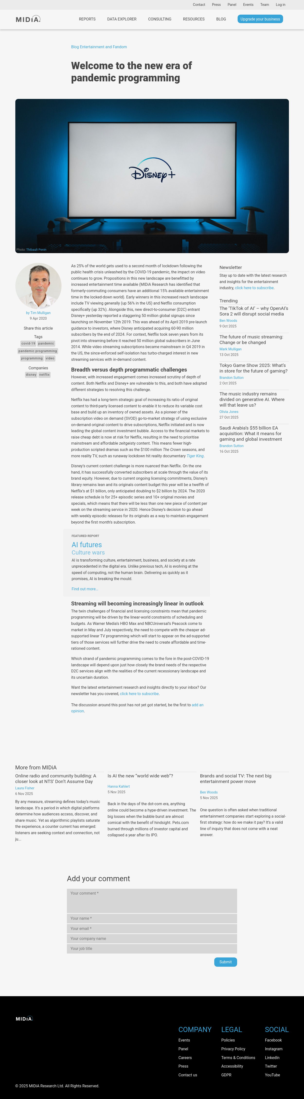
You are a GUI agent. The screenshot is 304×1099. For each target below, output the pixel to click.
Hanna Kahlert (119, 786)
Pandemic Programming (37, 351)
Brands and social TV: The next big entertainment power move (236, 778)
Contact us (188, 1075)
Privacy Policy (233, 1049)
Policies (228, 1040)
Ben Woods (228, 321)
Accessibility (232, 1066)
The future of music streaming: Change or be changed (251, 339)
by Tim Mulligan (38, 313)
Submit (226, 962)
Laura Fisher (25, 788)
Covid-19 (28, 343)
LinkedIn (272, 1057)
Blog (221, 19)
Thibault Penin (36, 249)
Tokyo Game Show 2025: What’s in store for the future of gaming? (254, 368)
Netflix (44, 374)
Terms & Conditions (238, 1057)
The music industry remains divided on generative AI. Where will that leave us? (252, 399)
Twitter (271, 1066)
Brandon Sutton (232, 378)
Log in (280, 5)
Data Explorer (121, 19)
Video (50, 358)
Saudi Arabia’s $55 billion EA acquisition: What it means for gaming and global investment (251, 433)
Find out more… (85, 589)
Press (216, 5)
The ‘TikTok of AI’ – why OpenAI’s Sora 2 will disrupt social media (254, 311)
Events (248, 5)
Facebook (273, 1040)
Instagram (273, 1049)
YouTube (272, 1075)
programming (32, 358)
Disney (31, 374)
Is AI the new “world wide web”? (140, 776)
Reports (87, 19)
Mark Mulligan (231, 349)
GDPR (226, 1075)
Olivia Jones (229, 412)
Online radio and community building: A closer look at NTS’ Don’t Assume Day (55, 778)
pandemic (46, 343)
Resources (194, 19)
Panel (232, 5)
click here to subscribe (139, 693)
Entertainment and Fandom (103, 47)
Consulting (159, 19)
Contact (199, 5)
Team (264, 5)
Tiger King (195, 456)
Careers (185, 1057)
